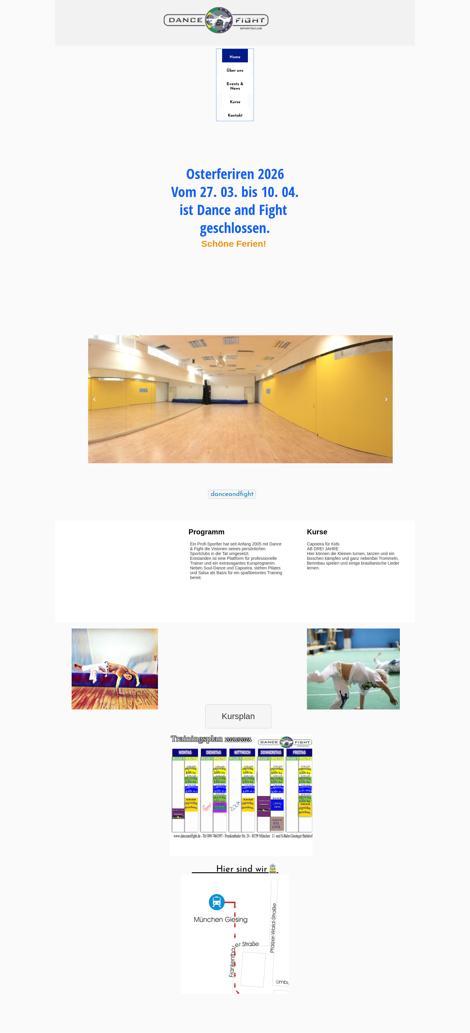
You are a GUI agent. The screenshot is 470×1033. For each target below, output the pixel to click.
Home (235, 57)
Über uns (235, 71)
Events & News (235, 86)
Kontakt (235, 116)
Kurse (235, 102)
